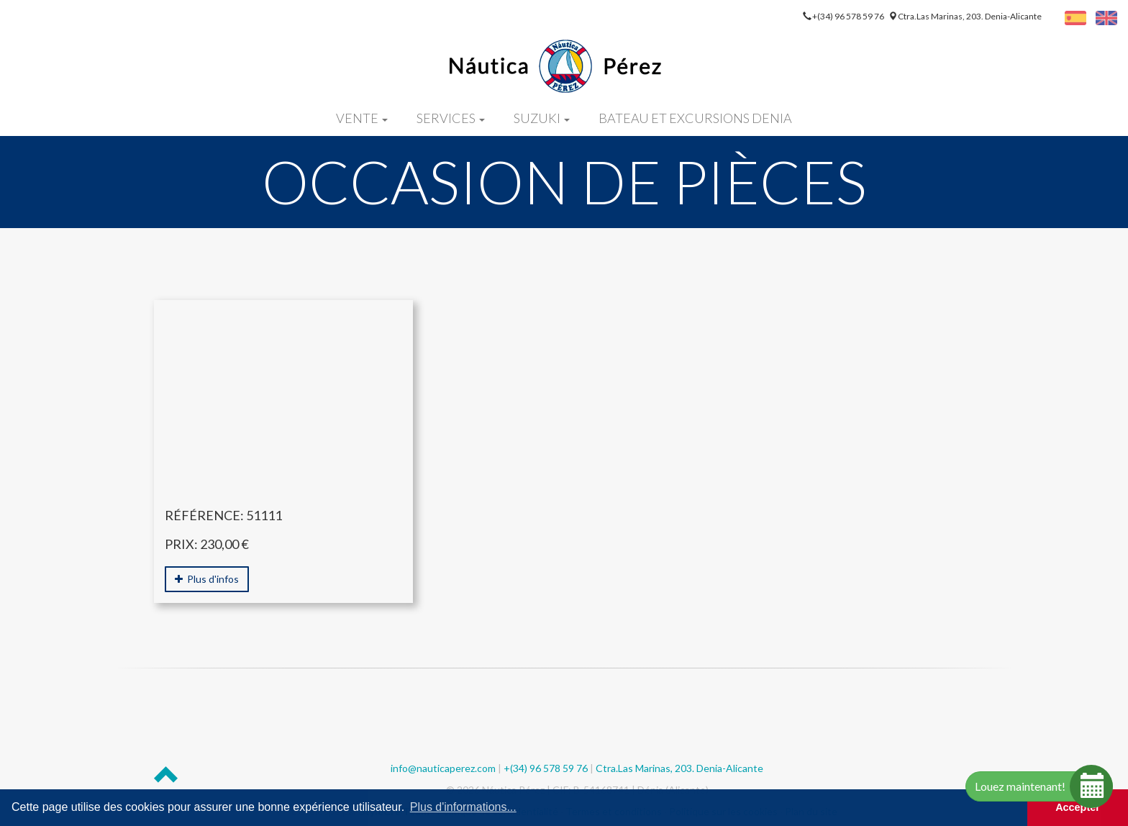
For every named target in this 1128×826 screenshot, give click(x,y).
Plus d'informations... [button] (463, 807)
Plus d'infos (207, 579)
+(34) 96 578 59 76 (849, 16)
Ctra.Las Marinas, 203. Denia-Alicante (970, 16)
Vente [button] (362, 118)
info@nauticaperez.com (443, 768)
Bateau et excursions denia (695, 118)
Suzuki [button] (542, 118)
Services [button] (451, 118)
